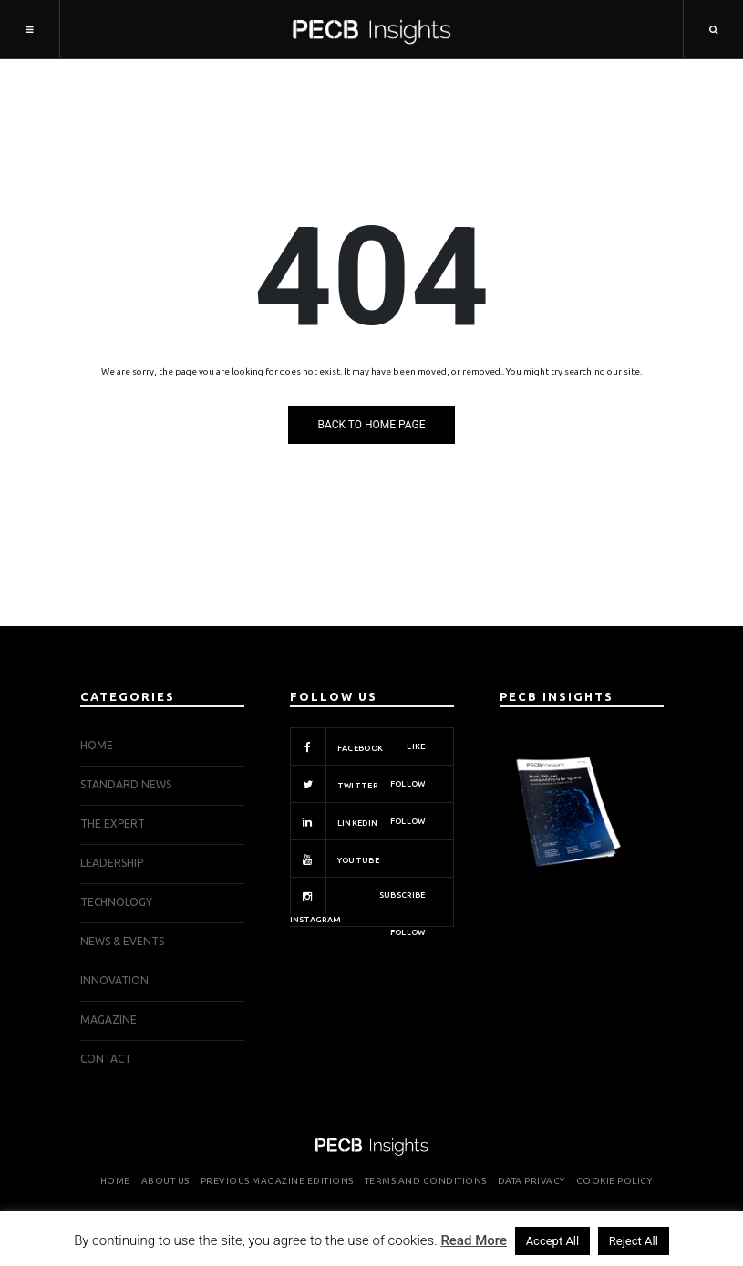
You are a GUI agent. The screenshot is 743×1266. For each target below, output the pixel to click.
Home (96, 745)
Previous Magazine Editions (277, 1181)
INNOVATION (114, 980)
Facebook (358, 746)
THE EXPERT (112, 823)
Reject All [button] (633, 1241)
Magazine (108, 1019)
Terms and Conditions (426, 1181)
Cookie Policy (614, 1181)
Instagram (358, 902)
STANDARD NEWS (125, 784)
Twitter (358, 784)
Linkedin (358, 821)
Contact (105, 1059)
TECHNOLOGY (116, 902)
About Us (165, 1181)
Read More (473, 1240)
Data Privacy (531, 1181)
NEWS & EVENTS (122, 941)
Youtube (358, 858)
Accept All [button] (553, 1241)
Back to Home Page (371, 424)
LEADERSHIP (111, 863)
